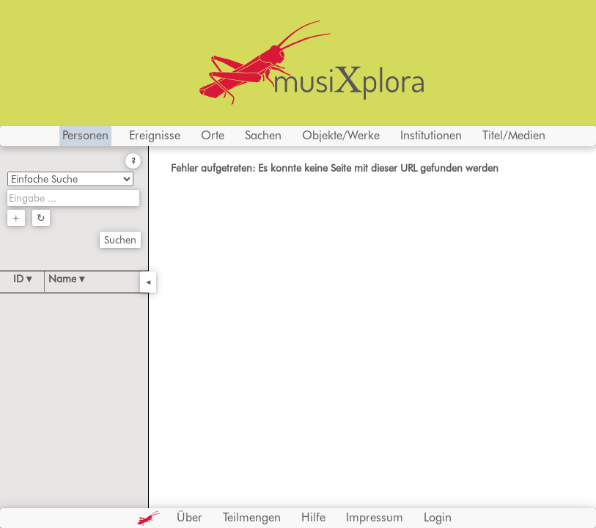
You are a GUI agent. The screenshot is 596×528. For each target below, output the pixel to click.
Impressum (374, 517)
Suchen (120, 240)
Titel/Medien (513, 135)
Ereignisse (154, 135)
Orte (212, 135)
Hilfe (313, 517)
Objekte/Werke (341, 135)
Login (438, 517)
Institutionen (431, 135)
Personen (85, 135)
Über (189, 517)
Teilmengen (252, 517)
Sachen (263, 135)
